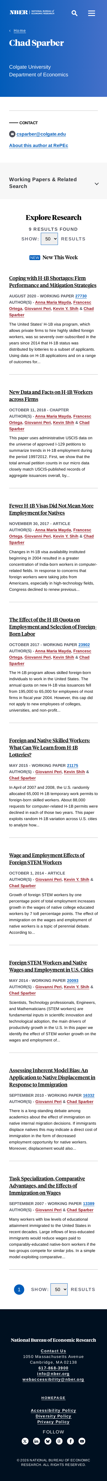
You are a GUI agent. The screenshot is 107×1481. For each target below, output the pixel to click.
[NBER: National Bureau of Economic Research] (33, 13)
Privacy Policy (53, 1421)
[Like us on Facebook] (70, 1441)
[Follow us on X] (25, 1441)
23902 (84, 644)
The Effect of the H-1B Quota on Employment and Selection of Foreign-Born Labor (53, 626)
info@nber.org (53, 1373)
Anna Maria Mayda (53, 302)
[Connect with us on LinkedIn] (36, 1441)
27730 (81, 296)
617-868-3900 (53, 1368)
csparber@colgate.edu (41, 134)
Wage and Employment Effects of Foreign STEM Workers (46, 858)
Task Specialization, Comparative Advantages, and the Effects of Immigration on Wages (47, 1185)
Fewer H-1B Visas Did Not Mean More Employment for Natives (51, 509)
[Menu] (91, 13)
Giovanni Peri (38, 308)
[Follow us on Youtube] (81, 1441)
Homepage (53, 1398)
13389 (88, 1203)
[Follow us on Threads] (59, 1441)
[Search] (74, 13)
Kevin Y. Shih (65, 308)
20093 (72, 980)
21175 (72, 765)
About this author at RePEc (38, 145)
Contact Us (53, 1351)
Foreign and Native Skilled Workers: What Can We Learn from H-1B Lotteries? (49, 747)
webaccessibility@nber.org (53, 1379)
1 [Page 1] (19, 1289)
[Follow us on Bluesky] (48, 1441)
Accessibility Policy (53, 1410)
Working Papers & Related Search (43, 183)
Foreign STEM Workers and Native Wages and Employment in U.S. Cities (51, 966)
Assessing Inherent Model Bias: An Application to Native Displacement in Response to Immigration (52, 1077)
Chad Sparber (22, 778)
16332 (88, 1095)
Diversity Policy (54, 1416)
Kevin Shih (63, 422)
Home (20, 30)
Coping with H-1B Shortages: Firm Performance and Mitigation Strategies (52, 281)
